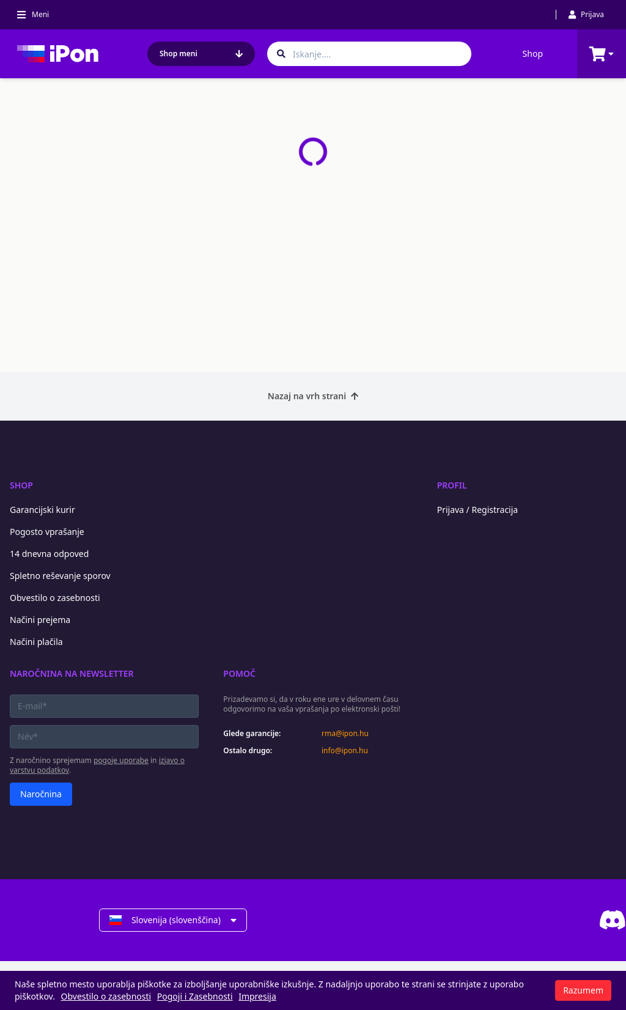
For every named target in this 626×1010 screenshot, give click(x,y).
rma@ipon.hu (345, 734)
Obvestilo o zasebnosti (55, 597)
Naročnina (41, 794)
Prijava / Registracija (477, 509)
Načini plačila (36, 641)
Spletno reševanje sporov (60, 575)
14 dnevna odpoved (49, 553)
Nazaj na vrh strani (313, 396)
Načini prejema (40, 619)
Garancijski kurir (42, 509)
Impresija (257, 996)
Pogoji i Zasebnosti (195, 996)
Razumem (583, 990)
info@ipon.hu (345, 751)
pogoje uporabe (121, 760)
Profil (452, 485)
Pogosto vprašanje (47, 531)
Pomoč (239, 673)
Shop (533, 53)
